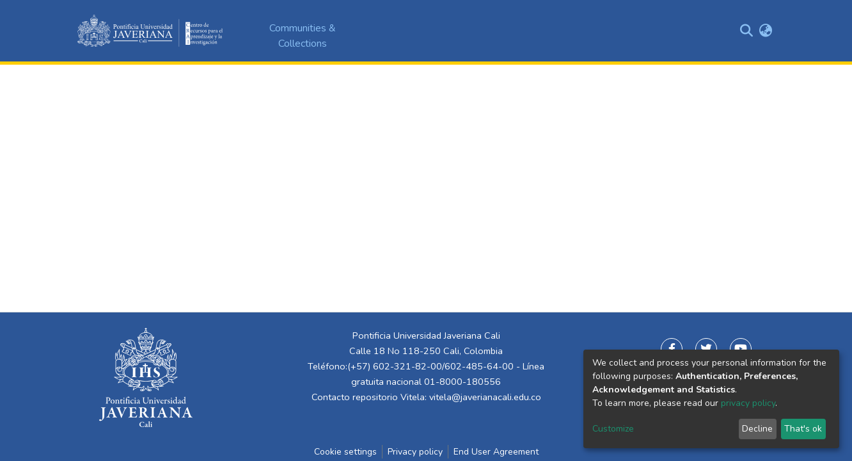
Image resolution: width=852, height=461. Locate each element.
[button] (765, 30)
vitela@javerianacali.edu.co (485, 397)
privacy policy (748, 403)
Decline (757, 429)
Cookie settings (345, 452)
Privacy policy (415, 452)
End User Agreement (496, 452)
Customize (613, 429)
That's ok (803, 429)
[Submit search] (746, 30)
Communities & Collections (302, 36)
